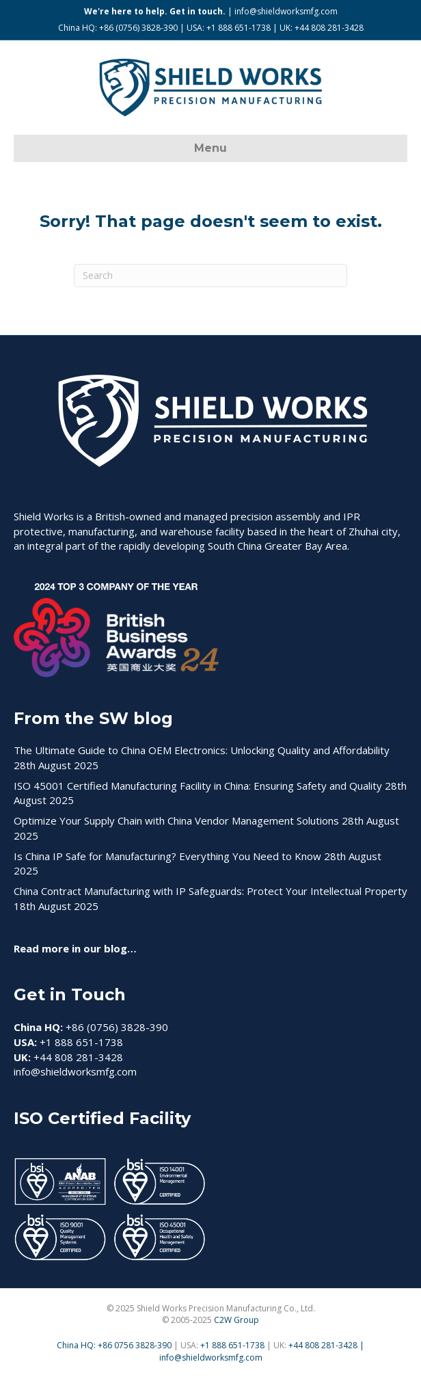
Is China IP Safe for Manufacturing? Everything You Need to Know (167, 856)
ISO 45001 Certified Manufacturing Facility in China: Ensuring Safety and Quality (198, 785)
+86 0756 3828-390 (135, 1345)
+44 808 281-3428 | (326, 1345)
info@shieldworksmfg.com (286, 11)
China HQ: (77, 1345)
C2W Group (236, 1320)
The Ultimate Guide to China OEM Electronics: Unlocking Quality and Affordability (202, 750)
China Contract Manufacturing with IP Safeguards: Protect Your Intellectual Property (210, 891)
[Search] (210, 275)
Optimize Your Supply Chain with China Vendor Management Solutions (176, 820)
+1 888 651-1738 (233, 1345)
